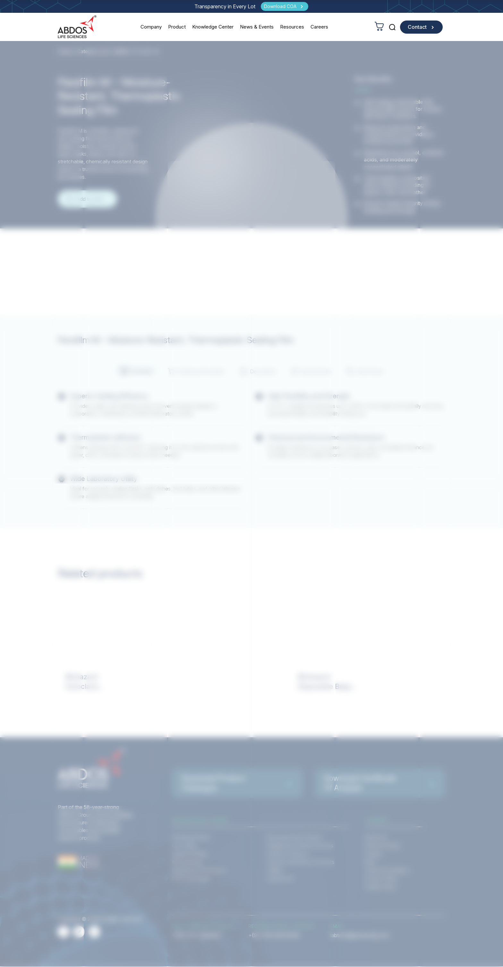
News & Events (257, 27)
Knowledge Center (213, 27)
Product (177, 27)
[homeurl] (77, 26)
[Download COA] (284, 6)
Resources (292, 27)
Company (151, 27)
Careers (319, 27)
